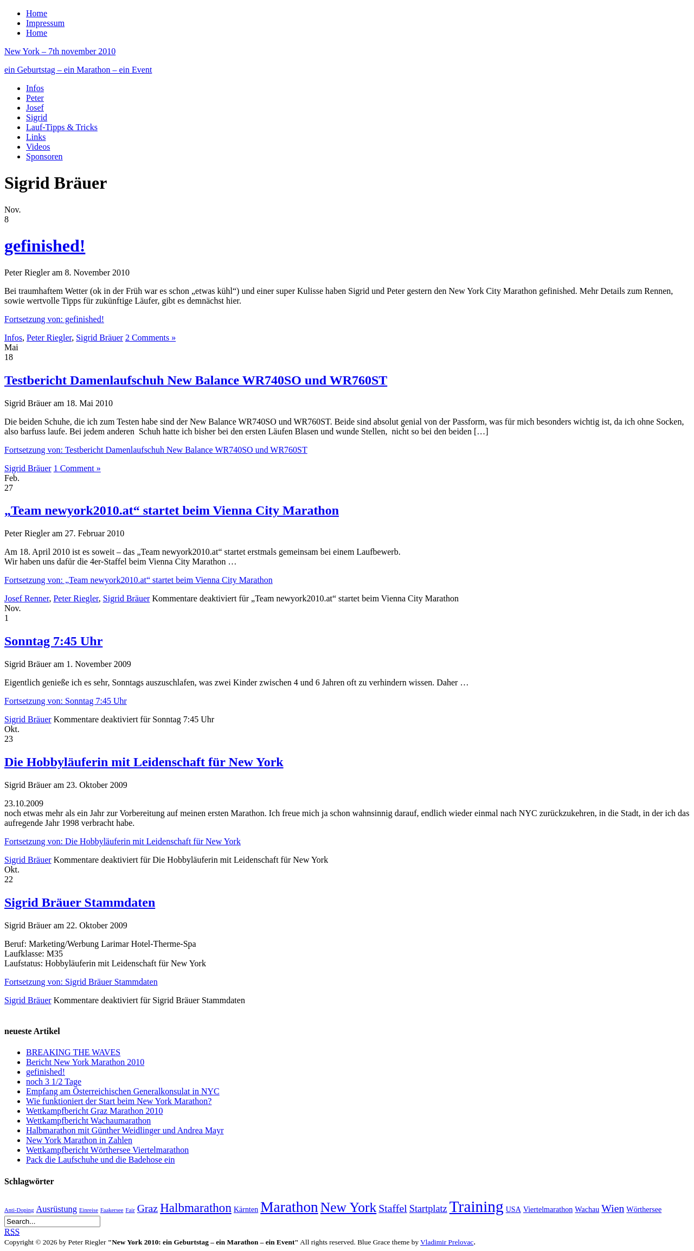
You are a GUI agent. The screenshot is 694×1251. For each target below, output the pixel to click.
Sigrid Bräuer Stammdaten (79, 902)
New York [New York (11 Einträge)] (348, 1207)
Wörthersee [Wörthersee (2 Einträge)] (643, 1209)
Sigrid (36, 117)
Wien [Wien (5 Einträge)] (612, 1208)
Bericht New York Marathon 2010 (85, 1062)
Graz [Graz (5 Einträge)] (147, 1208)
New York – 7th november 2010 (59, 51)
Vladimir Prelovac (446, 1242)
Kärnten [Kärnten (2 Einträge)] (246, 1209)
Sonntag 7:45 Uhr (53, 641)
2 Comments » (150, 337)
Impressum (45, 23)
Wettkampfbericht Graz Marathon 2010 (94, 1110)
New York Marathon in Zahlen (79, 1140)
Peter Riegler (49, 337)
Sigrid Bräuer (99, 337)
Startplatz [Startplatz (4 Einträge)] (428, 1208)
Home (36, 13)
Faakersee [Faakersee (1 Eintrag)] (112, 1210)
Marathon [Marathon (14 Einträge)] (289, 1207)
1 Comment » (77, 468)
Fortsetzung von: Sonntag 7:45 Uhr (65, 700)
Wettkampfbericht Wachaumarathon (88, 1120)
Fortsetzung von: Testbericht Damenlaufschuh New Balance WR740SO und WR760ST (155, 449)
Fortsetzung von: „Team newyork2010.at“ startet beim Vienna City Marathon (138, 580)
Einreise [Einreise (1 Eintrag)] (88, 1210)
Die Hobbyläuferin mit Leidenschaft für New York (144, 762)
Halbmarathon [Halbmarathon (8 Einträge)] (196, 1208)
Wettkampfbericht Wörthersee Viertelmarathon (107, 1149)
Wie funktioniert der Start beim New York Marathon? (118, 1101)
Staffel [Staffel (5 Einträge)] (392, 1208)
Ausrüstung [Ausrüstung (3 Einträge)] (56, 1209)
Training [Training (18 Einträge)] (476, 1206)
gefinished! (44, 245)
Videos (38, 146)
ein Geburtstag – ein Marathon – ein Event (78, 69)
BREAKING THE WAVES (73, 1052)
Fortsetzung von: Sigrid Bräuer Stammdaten (81, 981)
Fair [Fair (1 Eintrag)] (130, 1210)
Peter (35, 97)
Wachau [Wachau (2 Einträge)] (587, 1209)
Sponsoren (44, 156)
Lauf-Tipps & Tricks (62, 127)
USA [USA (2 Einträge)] (513, 1209)
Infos (35, 88)
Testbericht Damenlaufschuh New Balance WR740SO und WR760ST (195, 380)
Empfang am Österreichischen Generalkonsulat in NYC (123, 1091)
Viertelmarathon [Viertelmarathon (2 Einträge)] (548, 1209)
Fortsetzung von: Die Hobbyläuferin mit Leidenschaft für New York (122, 841)
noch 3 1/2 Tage (53, 1081)
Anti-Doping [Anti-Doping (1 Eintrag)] (19, 1210)
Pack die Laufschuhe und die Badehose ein (100, 1159)
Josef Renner (26, 598)
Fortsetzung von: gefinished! (54, 319)
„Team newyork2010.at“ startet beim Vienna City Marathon (171, 510)
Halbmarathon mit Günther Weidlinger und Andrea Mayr (125, 1130)
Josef (35, 107)
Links (36, 137)
